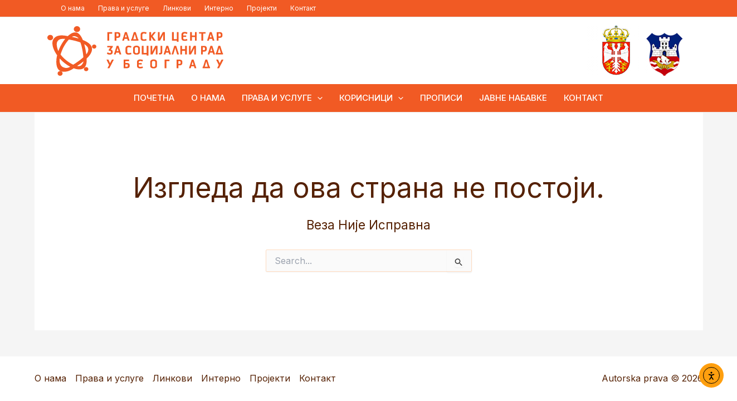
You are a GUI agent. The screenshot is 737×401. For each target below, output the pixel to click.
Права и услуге (123, 8)
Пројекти (262, 8)
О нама (73, 8)
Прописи (441, 97)
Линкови (177, 8)
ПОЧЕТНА (154, 97)
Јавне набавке (513, 97)
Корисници (371, 98)
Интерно (218, 8)
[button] (317, 98)
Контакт (303, 8)
